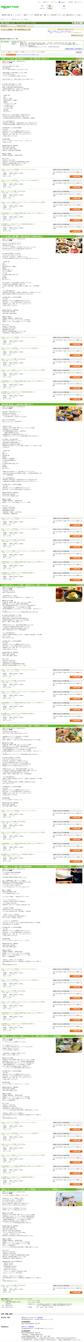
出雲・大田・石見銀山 (22, 19)
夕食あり (17, 52)
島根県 (13, 19)
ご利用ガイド (45, 2)
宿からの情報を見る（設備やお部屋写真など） (61, 31)
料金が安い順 (20, 54)
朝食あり (10, 52)
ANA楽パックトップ (5, 19)
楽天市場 (70, 2)
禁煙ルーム (24, 52)
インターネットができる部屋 (37, 52)
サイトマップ (53, 2)
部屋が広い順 (35, 54)
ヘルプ (38, 2)
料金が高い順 (27, 54)
